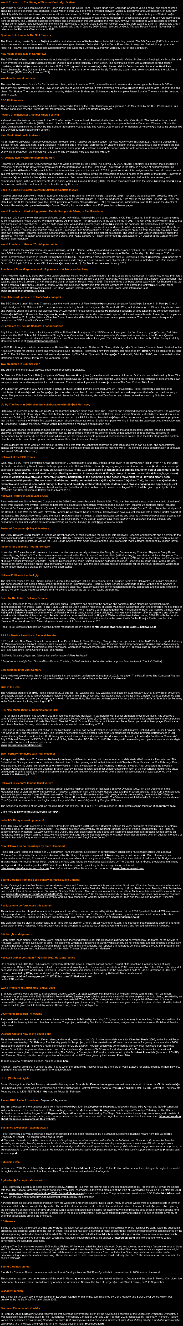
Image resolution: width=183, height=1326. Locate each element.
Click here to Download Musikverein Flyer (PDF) (30, 811)
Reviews (15, 1258)
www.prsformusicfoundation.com (21, 745)
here (81, 151)
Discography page (164, 805)
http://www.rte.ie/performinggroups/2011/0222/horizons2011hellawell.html (46, 976)
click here (62, 1061)
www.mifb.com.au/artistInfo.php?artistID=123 (34, 894)
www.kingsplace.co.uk (126, 917)
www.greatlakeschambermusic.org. (23, 290)
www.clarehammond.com (128, 868)
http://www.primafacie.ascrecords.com (25, 868)
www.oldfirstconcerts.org (42, 341)
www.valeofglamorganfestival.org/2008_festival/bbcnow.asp (46, 1193)
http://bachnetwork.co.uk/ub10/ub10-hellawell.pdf (125, 626)
